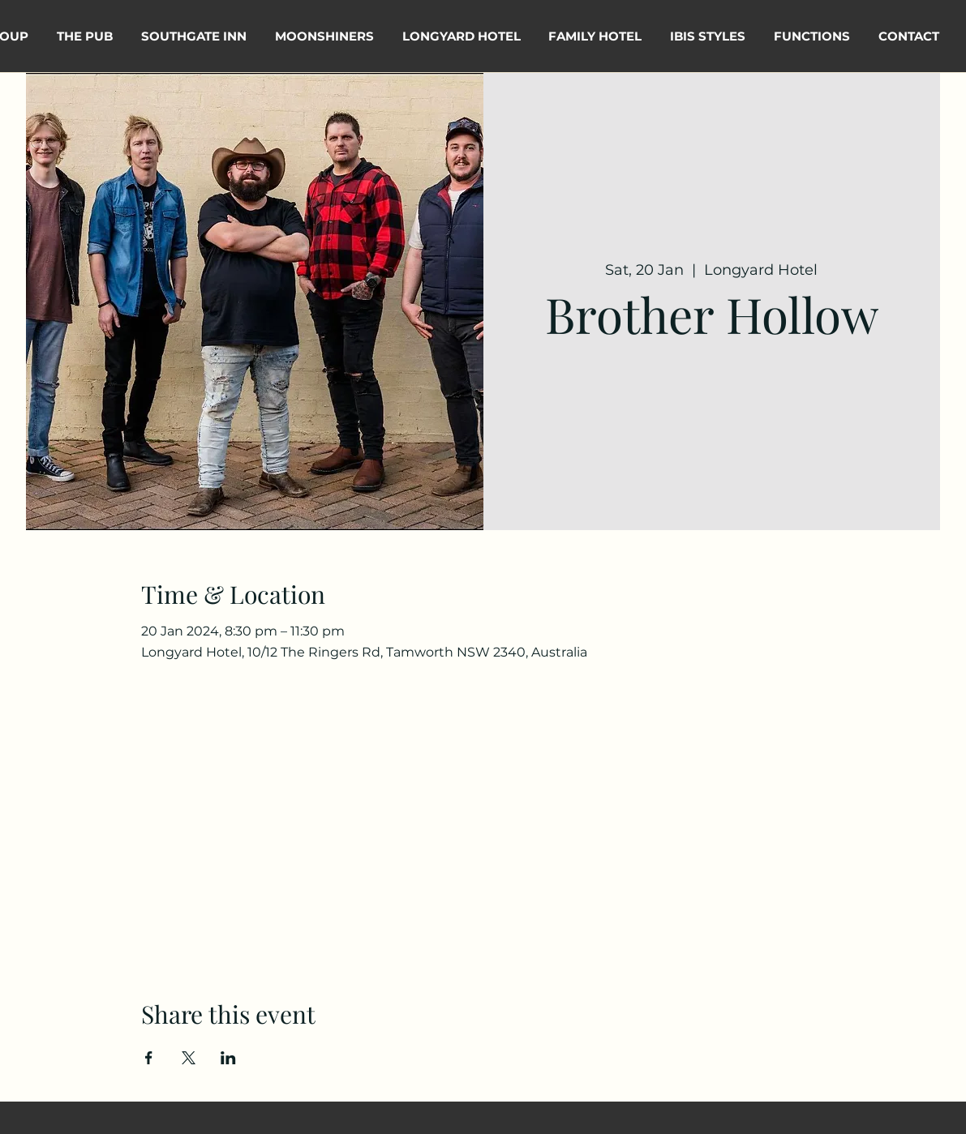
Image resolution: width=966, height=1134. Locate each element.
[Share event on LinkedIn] (228, 1057)
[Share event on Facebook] (149, 1057)
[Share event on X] (188, 1057)
